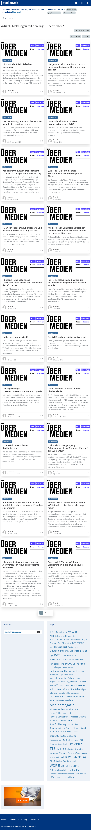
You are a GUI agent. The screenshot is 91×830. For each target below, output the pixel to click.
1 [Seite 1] (41, 612)
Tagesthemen (56, 740)
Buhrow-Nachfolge (78, 639)
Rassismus (61, 720)
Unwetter (79, 749)
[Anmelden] (82, 3)
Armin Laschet (56, 639)
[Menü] (88, 3)
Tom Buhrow (75, 743)
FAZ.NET (71, 655)
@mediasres (61, 632)
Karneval (82, 681)
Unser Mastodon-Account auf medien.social (18, 826)
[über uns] (16, 12)
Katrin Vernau (56, 685)
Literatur (54, 693)
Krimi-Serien (79, 685)
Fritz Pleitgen (55, 667)
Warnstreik (55, 757)
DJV (51, 655)
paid (69, 713)
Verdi (84, 753)
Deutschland (73, 647)
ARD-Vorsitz (69, 636)
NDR (76, 709)
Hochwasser (69, 671)
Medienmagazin (62, 705)
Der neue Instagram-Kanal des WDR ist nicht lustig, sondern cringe (22, 122)
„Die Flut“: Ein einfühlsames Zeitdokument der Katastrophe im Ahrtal (65, 173)
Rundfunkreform (69, 13)
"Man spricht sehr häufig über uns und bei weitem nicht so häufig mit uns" (22, 229)
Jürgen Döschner (57, 681)
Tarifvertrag (68, 740)
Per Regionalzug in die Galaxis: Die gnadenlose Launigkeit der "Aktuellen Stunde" (67, 283)
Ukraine (70, 749)
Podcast (74, 716)
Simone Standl (79, 728)
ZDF (63, 765)
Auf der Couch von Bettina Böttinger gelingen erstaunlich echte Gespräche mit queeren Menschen (67, 230)
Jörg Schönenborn (54, 13)
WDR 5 (55, 765)
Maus (81, 696)
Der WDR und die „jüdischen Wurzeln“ (67, 337)
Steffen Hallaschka (64, 731)
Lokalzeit (75, 693)
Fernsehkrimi (68, 659)
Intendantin (55, 674)
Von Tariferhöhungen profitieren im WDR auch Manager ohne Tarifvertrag (21, 172)
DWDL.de (60, 655)
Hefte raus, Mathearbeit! (15, 337)
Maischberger (71, 696)
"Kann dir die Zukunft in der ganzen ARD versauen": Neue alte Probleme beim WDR (20, 565)
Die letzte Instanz (78, 650)
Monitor (70, 709)
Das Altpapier (64, 643)
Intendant (80, 671)
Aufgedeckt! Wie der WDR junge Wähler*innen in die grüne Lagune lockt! (65, 565)
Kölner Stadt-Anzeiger (74, 689)
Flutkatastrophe (57, 664)
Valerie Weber (74, 753)
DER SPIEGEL (78, 643)
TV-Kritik (61, 748)
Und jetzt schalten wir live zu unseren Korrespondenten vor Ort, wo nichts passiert (67, 67)
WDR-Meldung (77, 757)
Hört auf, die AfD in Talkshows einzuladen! (18, 65)
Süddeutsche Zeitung (63, 736)
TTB (52, 748)
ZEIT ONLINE (72, 765)
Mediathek (60, 700)
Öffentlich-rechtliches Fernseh (62, 774)
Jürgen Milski (71, 681)
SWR (76, 731)
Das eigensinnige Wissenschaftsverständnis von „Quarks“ (22, 390)
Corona (53, 643)
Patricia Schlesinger (59, 716)
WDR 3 (59, 761)
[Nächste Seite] (49, 612)
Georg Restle (71, 10)
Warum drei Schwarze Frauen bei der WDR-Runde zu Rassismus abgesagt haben (67, 505)
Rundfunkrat (73, 724)
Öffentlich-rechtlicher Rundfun (65, 770)
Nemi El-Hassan (58, 713)
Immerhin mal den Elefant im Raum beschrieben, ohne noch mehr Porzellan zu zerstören (22, 505)
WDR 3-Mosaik (69, 761)
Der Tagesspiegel (58, 646)
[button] (75, 36)
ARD (74, 632)
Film (77, 659)
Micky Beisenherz (57, 709)
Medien (69, 700)
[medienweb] (10, 3)
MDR (52, 700)
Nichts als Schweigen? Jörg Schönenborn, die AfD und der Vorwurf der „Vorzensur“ (68, 448)
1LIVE (52, 632)
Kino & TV (69, 685)
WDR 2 (52, 761)
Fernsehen (55, 659)
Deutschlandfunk (59, 650)
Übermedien (80, 773)
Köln (59, 689)
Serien (69, 728)
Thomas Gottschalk (58, 744)
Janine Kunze (67, 674)
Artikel (66, 639)
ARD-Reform (56, 636)
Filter (86, 36)
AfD (69, 632)
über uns (22, 800)
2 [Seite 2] (45, 612)
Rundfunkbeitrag (58, 724)
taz (81, 739)
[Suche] (76, 3)
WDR (64, 757)
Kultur (53, 689)
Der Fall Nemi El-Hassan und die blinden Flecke (64, 390)
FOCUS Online (72, 663)
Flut (82, 659)
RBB (70, 720)
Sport (52, 731)
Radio (52, 720)
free (82, 663)
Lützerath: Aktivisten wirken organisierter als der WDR (62, 122)
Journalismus (56, 678)
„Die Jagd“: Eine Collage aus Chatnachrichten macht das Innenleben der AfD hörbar (22, 283)
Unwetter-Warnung (58, 753)
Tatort (76, 740)
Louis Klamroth (56, 696)
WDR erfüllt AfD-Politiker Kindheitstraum (15, 446)
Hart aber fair (56, 671)
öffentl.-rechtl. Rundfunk (62, 777)
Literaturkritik (64, 693)
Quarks (82, 716)
